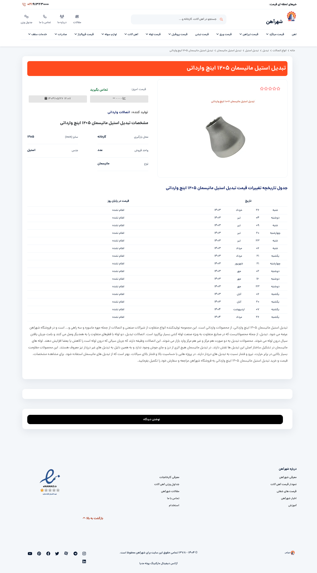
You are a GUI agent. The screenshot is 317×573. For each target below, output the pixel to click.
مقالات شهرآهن (170, 489)
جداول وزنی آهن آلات (166, 482)
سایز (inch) (71, 135)
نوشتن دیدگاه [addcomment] (153, 416)
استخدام (174, 503)
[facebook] (57, 551)
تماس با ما (45, 18)
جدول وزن (27, 18)
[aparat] (71, 551)
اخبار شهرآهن (289, 496)
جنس (75, 148)
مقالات (78, 18)
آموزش (292, 503)
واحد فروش (141, 148)
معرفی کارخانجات (169, 475)
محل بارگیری (141, 135)
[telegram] (78, 551)
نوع (146, 162)
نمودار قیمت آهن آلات (284, 482)
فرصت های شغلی (287, 489)
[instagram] (85, 551)
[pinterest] (50, 551)
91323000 (35, 5)
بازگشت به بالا (92, 516)
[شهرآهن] (290, 19)
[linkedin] (37, 551)
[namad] (50, 480)
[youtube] (43, 551)
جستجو (221, 19)
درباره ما (62, 18)
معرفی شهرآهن (288, 475)
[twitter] (64, 551)
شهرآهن (273, 20)
